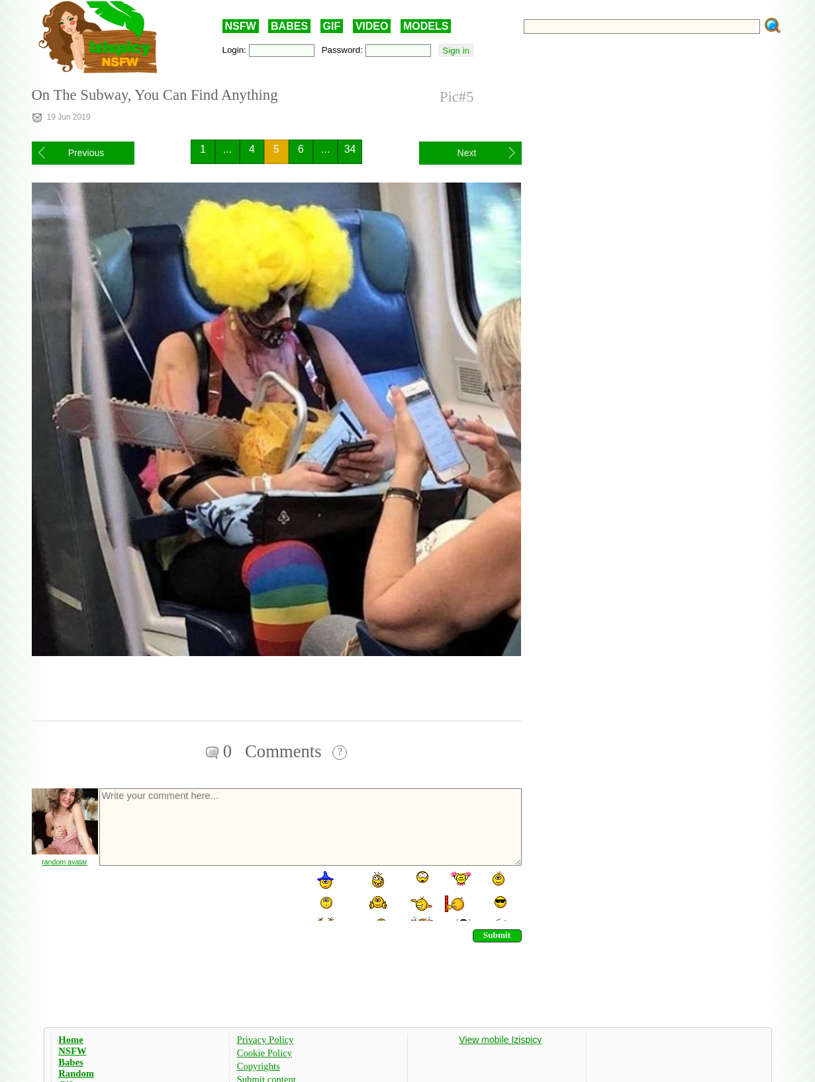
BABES (289, 26)
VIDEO (372, 26)
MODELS (425, 26)
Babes (70, 1062)
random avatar (64, 862)
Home (70, 1039)
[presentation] (198, 895)
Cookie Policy (264, 1053)
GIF (332, 26)
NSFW (240, 26)
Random (76, 1073)
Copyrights (258, 1066)
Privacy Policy (265, 1039)
